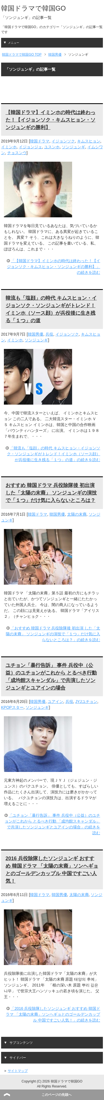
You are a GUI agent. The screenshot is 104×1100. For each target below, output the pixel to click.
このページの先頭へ (57, 1095)
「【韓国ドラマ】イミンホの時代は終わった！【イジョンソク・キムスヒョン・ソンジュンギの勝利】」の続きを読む (53, 267)
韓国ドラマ (39, 141)
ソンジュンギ (73, 147)
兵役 (49, 334)
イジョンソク (63, 141)
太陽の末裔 (77, 514)
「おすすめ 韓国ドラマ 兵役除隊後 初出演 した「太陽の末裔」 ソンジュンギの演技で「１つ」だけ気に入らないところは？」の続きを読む (53, 634)
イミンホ (9, 147)
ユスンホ (52, 147)
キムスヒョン (88, 141)
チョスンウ (17, 153)
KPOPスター (12, 707)
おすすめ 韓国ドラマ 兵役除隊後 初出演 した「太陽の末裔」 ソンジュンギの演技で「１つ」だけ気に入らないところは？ (51, 493)
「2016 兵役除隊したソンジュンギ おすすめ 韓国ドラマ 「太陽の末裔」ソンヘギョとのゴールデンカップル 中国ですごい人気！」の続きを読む (53, 1014)
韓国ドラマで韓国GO (33, 8)
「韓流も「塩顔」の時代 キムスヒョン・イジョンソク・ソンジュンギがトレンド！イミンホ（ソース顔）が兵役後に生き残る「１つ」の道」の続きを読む (53, 454)
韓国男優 (35, 334)
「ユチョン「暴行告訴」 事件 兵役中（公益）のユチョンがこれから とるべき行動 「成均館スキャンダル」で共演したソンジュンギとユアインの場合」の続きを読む (52, 824)
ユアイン (55, 701)
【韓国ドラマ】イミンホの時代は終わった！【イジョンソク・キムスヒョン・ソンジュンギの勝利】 (50, 120)
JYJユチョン (86, 701)
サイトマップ (18, 1071)
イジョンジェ (30, 147)
